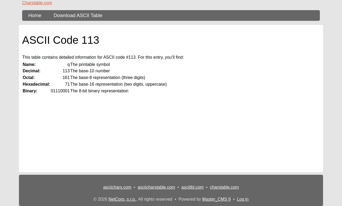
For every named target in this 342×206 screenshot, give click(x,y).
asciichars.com (117, 187)
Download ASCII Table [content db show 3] (78, 15)
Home (34, 15)
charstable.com (224, 187)
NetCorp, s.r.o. (122, 199)
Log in (243, 199)
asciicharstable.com (156, 187)
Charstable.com (37, 3)
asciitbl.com (192, 187)
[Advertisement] (171, 134)
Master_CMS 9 (216, 199)
